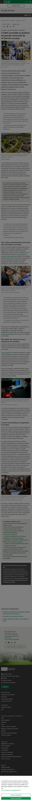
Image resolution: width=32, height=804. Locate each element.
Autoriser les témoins (16, 798)
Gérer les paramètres (16, 795)
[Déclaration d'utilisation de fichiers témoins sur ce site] (16, 790)
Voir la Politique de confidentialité (10, 790)
